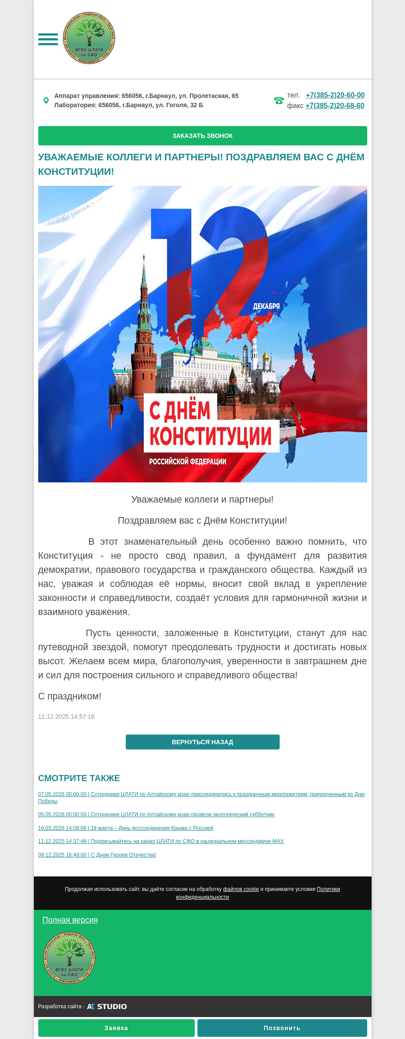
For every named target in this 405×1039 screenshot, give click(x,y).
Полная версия (70, 920)
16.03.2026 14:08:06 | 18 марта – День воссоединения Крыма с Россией (126, 828)
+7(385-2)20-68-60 (335, 105)
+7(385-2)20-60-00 (335, 95)
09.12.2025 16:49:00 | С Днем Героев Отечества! (97, 855)
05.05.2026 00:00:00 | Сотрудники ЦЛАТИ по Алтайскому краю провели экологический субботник (156, 814)
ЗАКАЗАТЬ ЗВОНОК (202, 135)
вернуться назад (203, 742)
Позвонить (282, 1028)
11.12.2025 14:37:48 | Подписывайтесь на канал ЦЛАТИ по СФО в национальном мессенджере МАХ (161, 841)
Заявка (116, 1028)
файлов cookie (241, 889)
